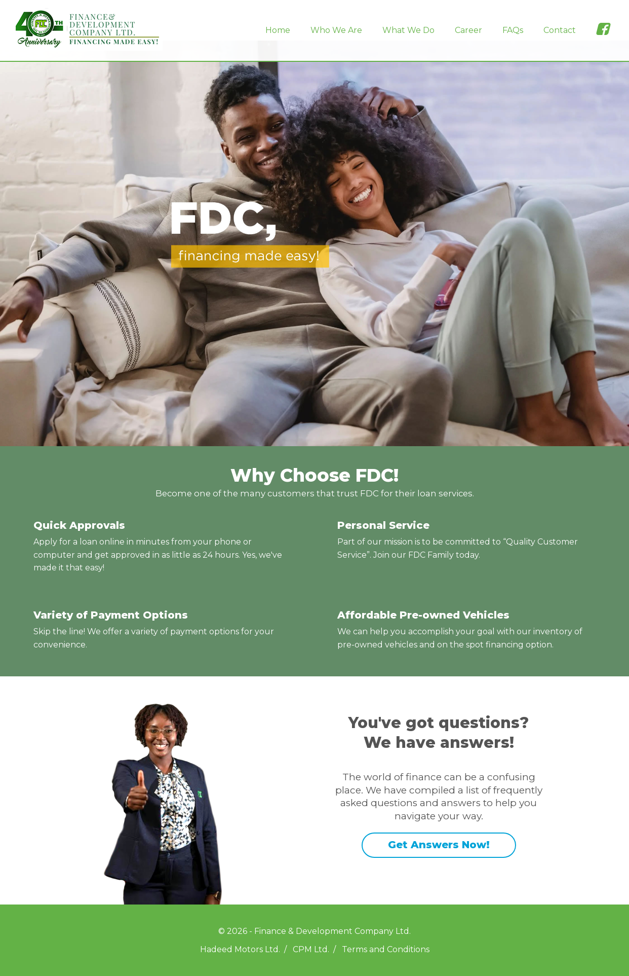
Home (277, 30)
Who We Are (336, 30)
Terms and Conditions (385, 949)
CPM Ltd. (311, 949)
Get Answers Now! (439, 845)
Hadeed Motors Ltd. (240, 949)
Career (468, 30)
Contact (559, 30)
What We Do (408, 30)
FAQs (512, 30)
